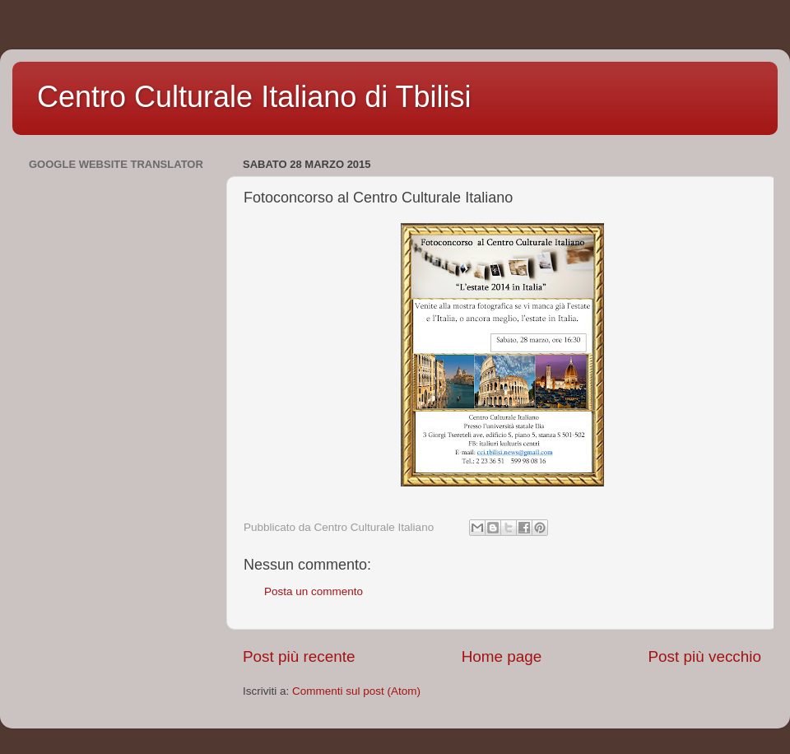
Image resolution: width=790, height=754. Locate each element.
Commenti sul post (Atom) (356, 691)
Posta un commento (313, 591)
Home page (502, 656)
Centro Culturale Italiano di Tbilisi (254, 97)
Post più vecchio (704, 656)
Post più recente (299, 656)
